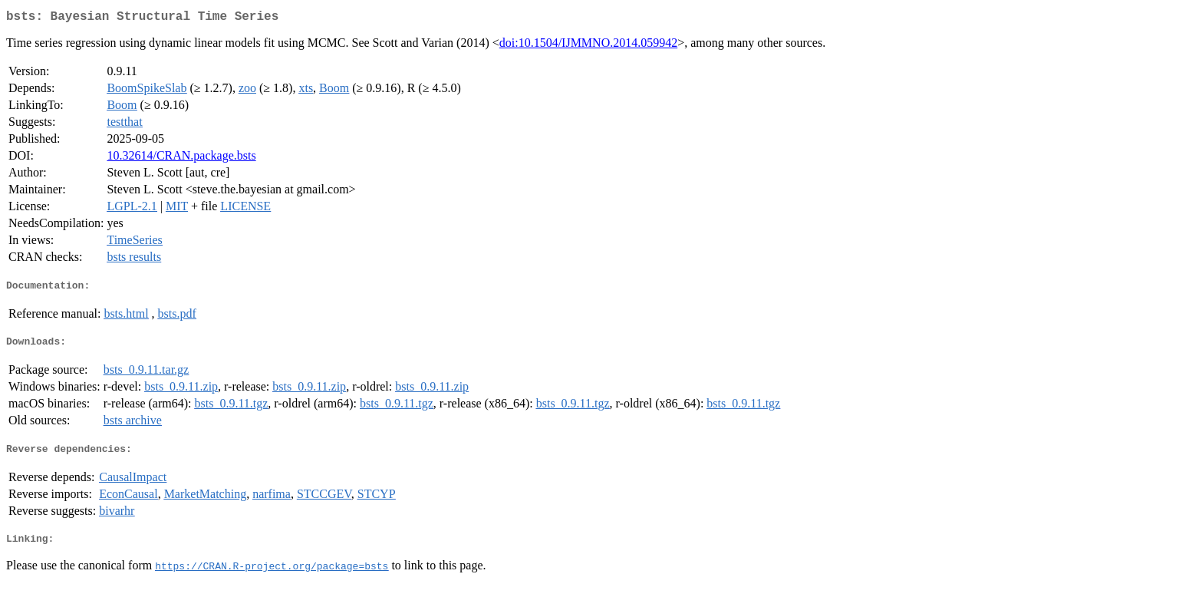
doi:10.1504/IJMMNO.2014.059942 (588, 45)
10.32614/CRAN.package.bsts (181, 158)
